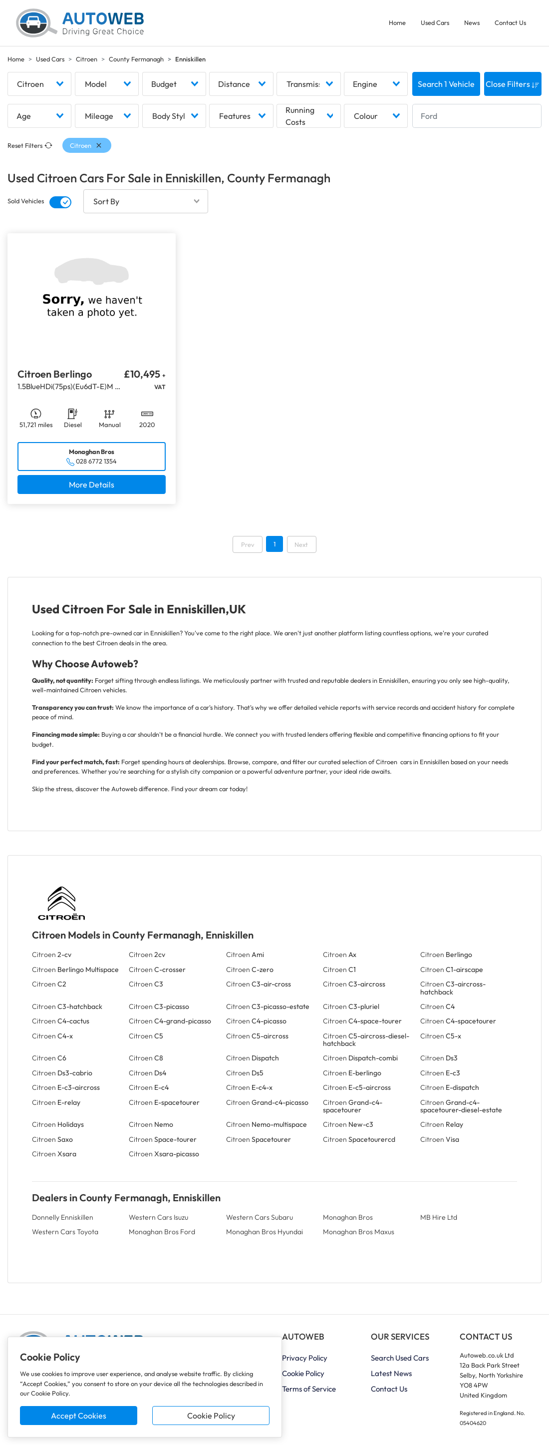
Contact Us (510, 22)
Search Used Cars (400, 1358)
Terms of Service (309, 1389)
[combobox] (39, 84)
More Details (91, 484)
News (472, 22)
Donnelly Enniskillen (62, 1217)
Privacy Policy (304, 1358)
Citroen (86, 59)
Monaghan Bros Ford (162, 1231)
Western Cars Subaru (259, 1217)
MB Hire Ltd (438, 1217)
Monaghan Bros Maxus (358, 1231)
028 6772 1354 (96, 461)
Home (397, 22)
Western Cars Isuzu (158, 1217)
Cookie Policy (211, 1416)
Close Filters (513, 84)
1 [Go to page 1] (274, 544)
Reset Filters (29, 145)
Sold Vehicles (25, 201)
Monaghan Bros (348, 1217)
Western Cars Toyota (65, 1231)
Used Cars (435, 22)
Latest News (391, 1373)
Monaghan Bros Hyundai (264, 1231)
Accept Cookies (78, 1416)
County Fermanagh (136, 59)
